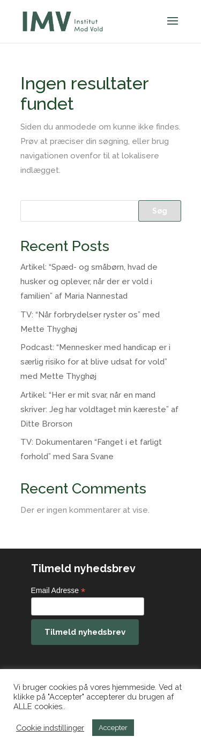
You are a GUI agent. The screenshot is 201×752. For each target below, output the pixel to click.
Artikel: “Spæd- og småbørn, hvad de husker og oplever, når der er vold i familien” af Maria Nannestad (89, 281)
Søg (159, 211)
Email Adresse (58, 591)
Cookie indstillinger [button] (50, 727)
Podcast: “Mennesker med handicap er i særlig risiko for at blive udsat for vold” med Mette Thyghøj (95, 362)
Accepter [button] (113, 728)
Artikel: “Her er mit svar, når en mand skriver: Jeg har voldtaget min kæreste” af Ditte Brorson (99, 409)
